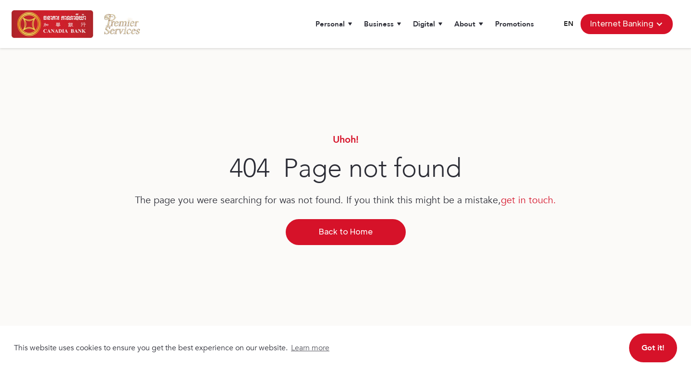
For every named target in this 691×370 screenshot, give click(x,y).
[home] (52, 24)
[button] (333, 24)
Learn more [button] (310, 348)
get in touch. (528, 200)
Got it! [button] (653, 348)
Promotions (514, 24)
